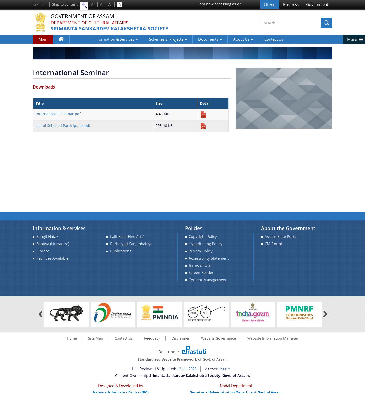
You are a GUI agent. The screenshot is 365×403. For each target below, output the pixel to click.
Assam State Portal (281, 236)
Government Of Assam (84, 16)
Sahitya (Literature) (52, 244)
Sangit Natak (47, 236)
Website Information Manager (272, 338)
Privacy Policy (201, 251)
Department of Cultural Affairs (90, 23)
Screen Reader (201, 272)
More (352, 39)
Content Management (207, 280)
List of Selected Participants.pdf (63, 125)
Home (63, 40)
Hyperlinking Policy (205, 244)
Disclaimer (181, 338)
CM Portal (273, 244)
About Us (223, 39)
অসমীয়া (38, 4)
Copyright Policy (203, 236)
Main (43, 39)
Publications (120, 251)
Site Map (95, 338)
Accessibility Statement (209, 258)
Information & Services (96, 39)
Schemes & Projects (148, 39)
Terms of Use (200, 265)
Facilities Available (52, 258)
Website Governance (218, 338)
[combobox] (84, 6)
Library (42, 251)
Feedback (152, 338)
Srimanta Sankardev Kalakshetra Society (109, 29)
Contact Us (254, 39)
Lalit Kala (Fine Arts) (127, 236)
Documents (190, 39)
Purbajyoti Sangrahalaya (131, 244)
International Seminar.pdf (58, 113)
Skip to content (65, 4)
